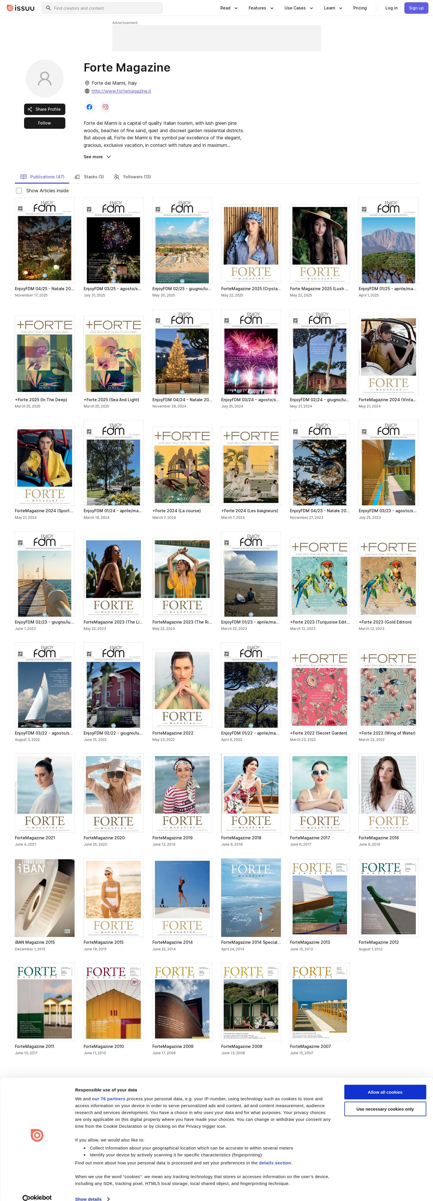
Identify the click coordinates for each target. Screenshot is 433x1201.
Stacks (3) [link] (89, 176)
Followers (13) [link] (132, 176)
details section (275, 1153)
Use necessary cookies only (385, 1099)
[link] (360, 8)
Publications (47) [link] (42, 176)
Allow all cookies (385, 1082)
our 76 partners (109, 1089)
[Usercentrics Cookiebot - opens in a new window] (37, 1190)
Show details (88, 1189)
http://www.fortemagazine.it (121, 91)
